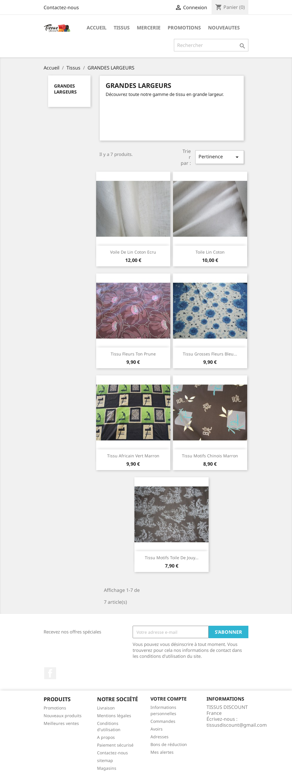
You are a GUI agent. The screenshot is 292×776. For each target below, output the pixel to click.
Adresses (159, 736)
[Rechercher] (211, 45)
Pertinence (220, 157)
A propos (106, 737)
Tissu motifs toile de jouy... (172, 557)
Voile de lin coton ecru (133, 252)
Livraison (106, 708)
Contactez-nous (61, 7)
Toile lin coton (210, 252)
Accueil (97, 27)
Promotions (55, 708)
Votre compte (168, 699)
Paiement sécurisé (115, 745)
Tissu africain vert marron (133, 456)
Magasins (106, 768)
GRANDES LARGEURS (65, 89)
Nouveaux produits (63, 715)
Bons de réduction (168, 744)
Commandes (162, 721)
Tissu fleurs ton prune (133, 354)
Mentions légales (114, 715)
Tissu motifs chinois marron (210, 456)
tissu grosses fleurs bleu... (210, 354)
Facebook (50, 673)
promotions (184, 27)
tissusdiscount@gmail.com (237, 725)
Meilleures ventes (61, 723)
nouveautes (224, 27)
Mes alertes (162, 752)
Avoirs (156, 729)
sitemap (105, 760)
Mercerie (149, 27)
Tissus (122, 27)
